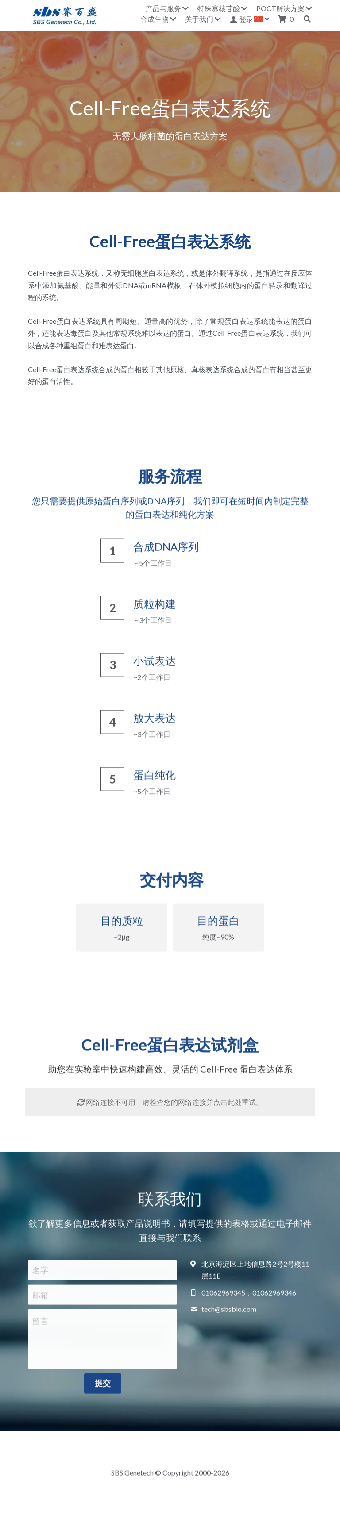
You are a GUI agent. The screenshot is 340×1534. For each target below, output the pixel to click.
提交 (103, 1388)
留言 (40, 1326)
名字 (40, 1275)
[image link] (64, 14)
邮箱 (40, 1299)
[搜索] (307, 19)
